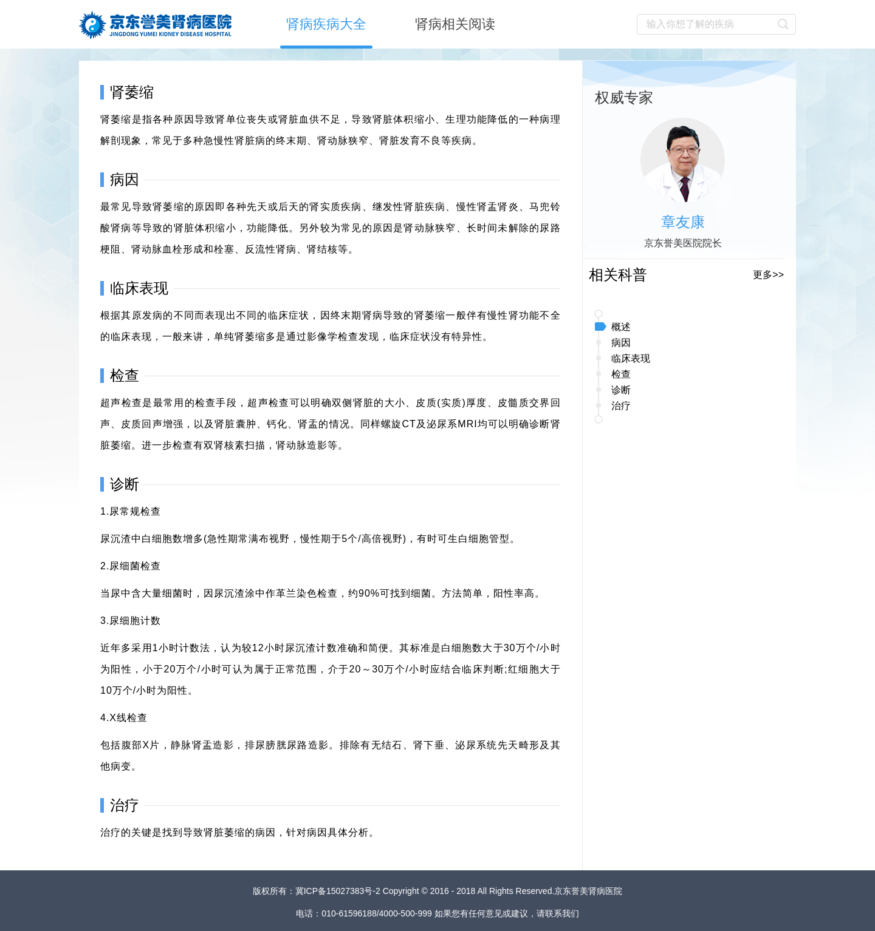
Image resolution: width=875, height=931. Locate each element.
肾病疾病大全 (326, 24)
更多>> (768, 274)
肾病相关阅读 (455, 24)
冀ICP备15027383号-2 (339, 891)
